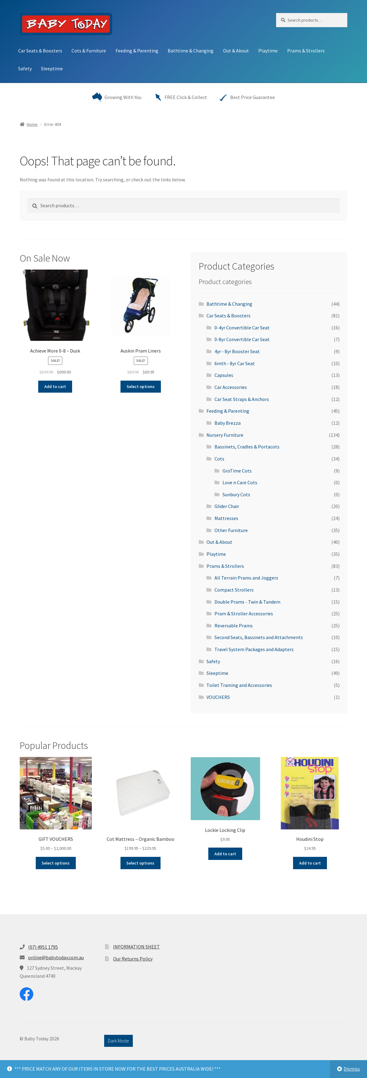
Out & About (236, 50)
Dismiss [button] (352, 1069)
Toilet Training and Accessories (239, 685)
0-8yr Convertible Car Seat (242, 339)
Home (32, 124)
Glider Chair (226, 506)
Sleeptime (52, 68)
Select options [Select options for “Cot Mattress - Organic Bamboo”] (140, 863)
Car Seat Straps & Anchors (241, 399)
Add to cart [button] (55, 386)
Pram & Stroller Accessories (243, 613)
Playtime (268, 50)
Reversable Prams (233, 625)
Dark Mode (118, 1041)
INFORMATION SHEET (136, 947)
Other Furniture (231, 530)
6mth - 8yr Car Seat (234, 363)
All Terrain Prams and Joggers (246, 578)
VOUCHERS (218, 697)
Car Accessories (230, 387)
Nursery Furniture (224, 435)
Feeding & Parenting (137, 50)
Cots (219, 459)
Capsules (223, 375)
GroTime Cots (237, 471)
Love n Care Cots (239, 482)
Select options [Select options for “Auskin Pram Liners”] (141, 386)
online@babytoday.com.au (56, 957)
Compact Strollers (234, 590)
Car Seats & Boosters (40, 50)
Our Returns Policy (133, 959)
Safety (25, 68)
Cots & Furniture (88, 50)
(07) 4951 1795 (43, 947)
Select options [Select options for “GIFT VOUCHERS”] (56, 863)
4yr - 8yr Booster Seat (237, 351)
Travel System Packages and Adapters (254, 649)
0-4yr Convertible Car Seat (242, 327)
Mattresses (226, 518)
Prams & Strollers (306, 50)
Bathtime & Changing (191, 50)
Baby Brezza (227, 423)
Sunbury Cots (236, 494)
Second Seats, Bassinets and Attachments (258, 637)
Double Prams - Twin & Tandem (247, 602)
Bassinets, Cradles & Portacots (246, 447)
